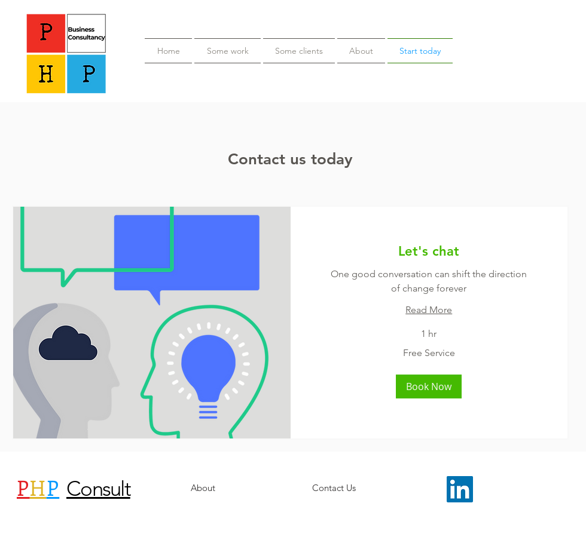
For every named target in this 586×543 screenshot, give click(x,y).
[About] (202, 488)
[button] (429, 386)
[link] (429, 251)
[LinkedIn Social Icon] (460, 489)
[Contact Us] (333, 488)
